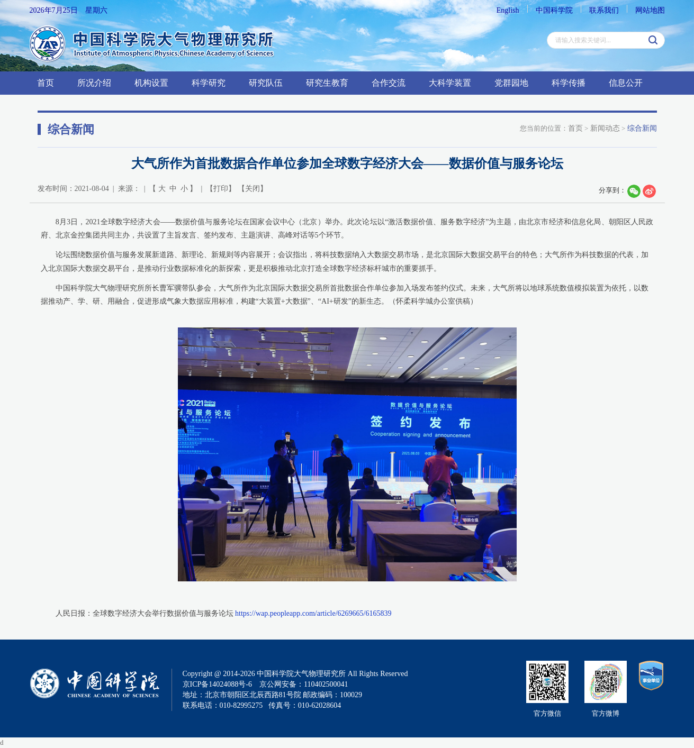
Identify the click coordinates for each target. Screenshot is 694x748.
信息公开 (626, 82)
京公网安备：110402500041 (303, 684)
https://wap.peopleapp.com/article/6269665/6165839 (313, 613)
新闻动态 (605, 128)
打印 (220, 189)
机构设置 (151, 82)
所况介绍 (94, 82)
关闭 (252, 189)
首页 (45, 82)
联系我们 (604, 10)
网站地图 (650, 10)
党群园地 (511, 82)
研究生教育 (327, 82)
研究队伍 (266, 82)
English (508, 10)
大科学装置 (450, 82)
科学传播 (568, 82)
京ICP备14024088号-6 (217, 684)
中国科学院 (554, 10)
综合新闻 (642, 128)
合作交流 (388, 82)
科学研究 (209, 82)
